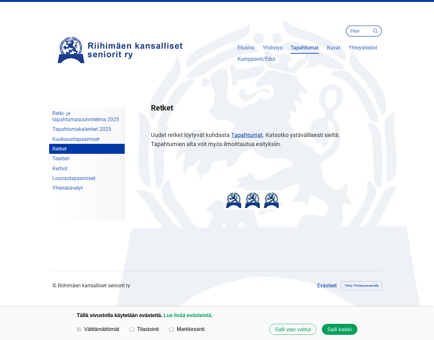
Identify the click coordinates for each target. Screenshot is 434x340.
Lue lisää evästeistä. (188, 315)
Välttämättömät (98, 329)
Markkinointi (187, 329)
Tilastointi (144, 329)
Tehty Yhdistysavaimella (361, 285)
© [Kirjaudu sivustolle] (55, 285)
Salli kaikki (339, 329)
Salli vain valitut (293, 329)
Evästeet (327, 285)
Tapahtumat (247, 135)
